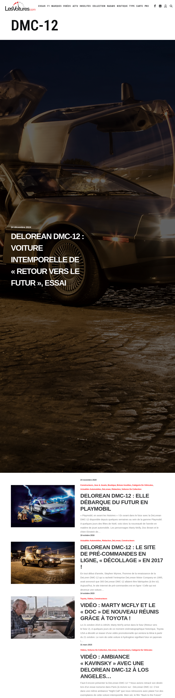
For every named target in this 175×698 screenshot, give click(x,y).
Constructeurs (86, 485)
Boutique (122, 6)
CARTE (139, 6)
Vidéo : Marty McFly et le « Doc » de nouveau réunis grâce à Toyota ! (119, 611)
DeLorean (106, 489)
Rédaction (116, 489)
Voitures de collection (131, 489)
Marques (56, 6)
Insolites (85, 6)
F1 (48, 6)
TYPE (132, 6)
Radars (111, 6)
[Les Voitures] (20, 6)
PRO (147, 6)
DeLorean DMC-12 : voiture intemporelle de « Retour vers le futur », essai (47, 259)
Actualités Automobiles (90, 489)
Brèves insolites (124, 485)
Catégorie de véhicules (142, 485)
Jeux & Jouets (100, 485)
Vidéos (67, 6)
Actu (75, 6)
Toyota (83, 599)
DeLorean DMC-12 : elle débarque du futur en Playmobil (114, 502)
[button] (155, 6)
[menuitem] (42, 6)
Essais (42, 6)
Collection (98, 6)
